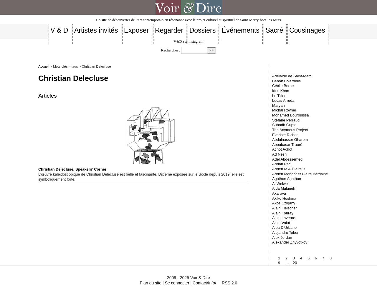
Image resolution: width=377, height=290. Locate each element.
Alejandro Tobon (285, 232)
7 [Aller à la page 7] (323, 258)
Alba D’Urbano (284, 227)
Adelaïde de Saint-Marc (292, 76)
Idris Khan (280, 91)
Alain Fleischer (284, 208)
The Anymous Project (290, 130)
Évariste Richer (285, 135)
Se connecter (177, 283)
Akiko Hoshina (284, 198)
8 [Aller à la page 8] (331, 258)
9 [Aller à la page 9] (279, 263)
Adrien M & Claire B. (289, 169)
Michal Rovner (284, 110)
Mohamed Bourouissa (290, 115)
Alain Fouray (282, 213)
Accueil (43, 66)
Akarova (279, 193)
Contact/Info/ (204, 283)
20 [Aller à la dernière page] (295, 263)
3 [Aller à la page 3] (294, 258)
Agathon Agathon (286, 178)
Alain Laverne (283, 218)
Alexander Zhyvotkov (289, 242)
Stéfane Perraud (286, 120)
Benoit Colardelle (286, 81)
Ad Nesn (279, 154)
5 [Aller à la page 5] (308, 258)
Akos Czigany (283, 203)
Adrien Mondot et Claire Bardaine (300, 174)
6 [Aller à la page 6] (316, 258)
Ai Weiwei (280, 183)
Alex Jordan (282, 237)
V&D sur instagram (189, 41)
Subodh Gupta (284, 125)
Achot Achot (282, 149)
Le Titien (279, 96)
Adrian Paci (281, 164)
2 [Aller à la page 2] (286, 258)
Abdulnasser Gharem (290, 139)
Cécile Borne (283, 86)
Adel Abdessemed (287, 159)
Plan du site (151, 283)
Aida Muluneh (283, 188)
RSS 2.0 (229, 283)
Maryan (278, 105)
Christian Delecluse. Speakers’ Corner (127, 138)
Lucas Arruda (283, 100)
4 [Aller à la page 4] (301, 258)
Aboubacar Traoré (287, 144)
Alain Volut (281, 223)
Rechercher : (170, 50)
